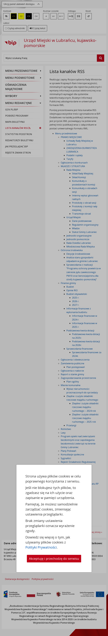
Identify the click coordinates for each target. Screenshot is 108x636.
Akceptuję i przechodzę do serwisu (54, 556)
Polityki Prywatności (41, 542)
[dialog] (54, 318)
